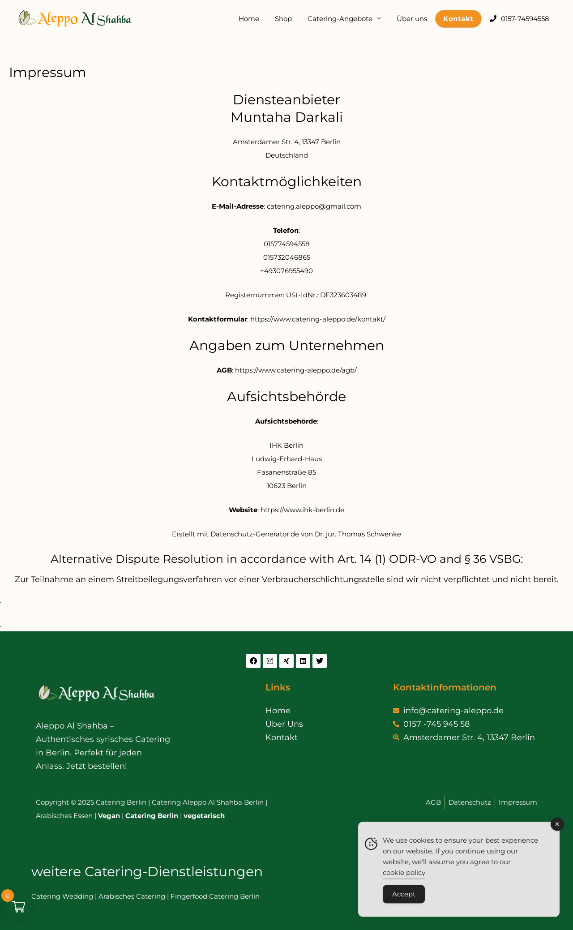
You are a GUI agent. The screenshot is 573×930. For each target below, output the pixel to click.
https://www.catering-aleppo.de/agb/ (296, 370)
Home (260, 18)
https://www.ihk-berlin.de (302, 510)
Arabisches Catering (131, 896)
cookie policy (404, 876)
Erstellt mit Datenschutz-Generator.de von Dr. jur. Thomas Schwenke (286, 534)
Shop (292, 18)
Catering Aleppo (179, 802)
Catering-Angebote (347, 18)
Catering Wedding (62, 896)
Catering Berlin (151, 815)
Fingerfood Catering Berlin (215, 896)
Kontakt (461, 18)
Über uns (417, 18)
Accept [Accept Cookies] (403, 897)
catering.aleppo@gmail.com (314, 206)
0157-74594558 (526, 18)
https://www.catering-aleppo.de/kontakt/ (317, 319)
